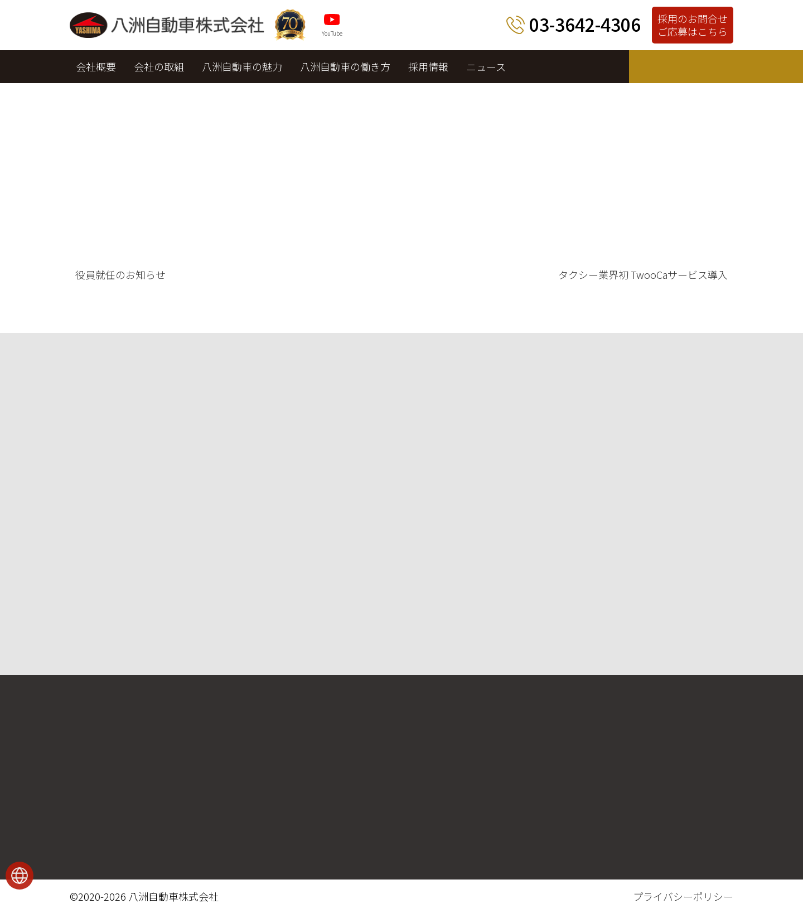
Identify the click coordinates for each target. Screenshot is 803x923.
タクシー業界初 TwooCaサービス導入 (643, 274)
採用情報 (428, 66)
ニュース (486, 66)
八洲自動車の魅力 (242, 66)
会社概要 (96, 66)
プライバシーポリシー (683, 896)
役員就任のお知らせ (120, 274)
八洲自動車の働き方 (345, 66)
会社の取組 (159, 66)
